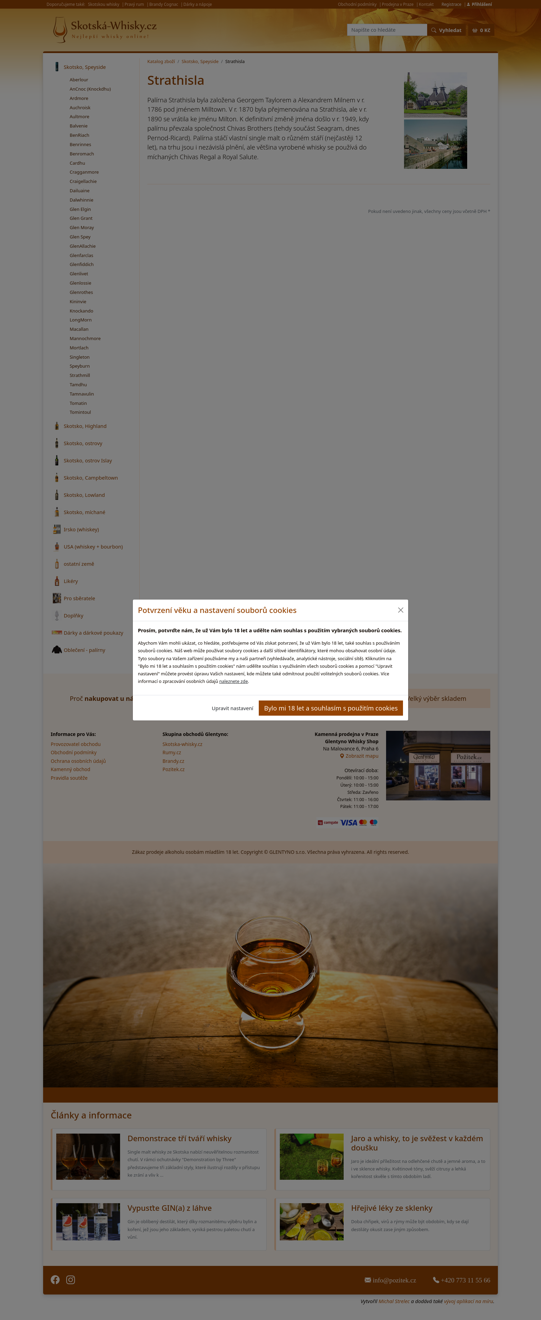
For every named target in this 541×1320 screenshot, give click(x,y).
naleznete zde (233, 681)
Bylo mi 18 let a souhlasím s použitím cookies (331, 708)
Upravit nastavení (232, 708)
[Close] (400, 610)
